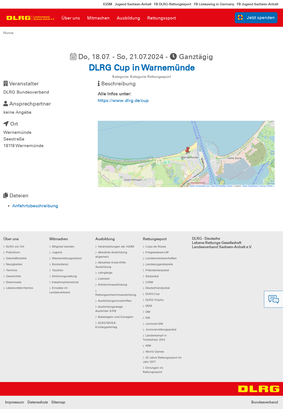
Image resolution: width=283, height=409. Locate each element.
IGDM (107, 4)
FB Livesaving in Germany (214, 4)
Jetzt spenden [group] (256, 17)
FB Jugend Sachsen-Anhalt (257, 4)
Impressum (14, 402)
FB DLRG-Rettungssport (172, 4)
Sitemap (58, 402)
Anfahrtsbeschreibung (35, 205)
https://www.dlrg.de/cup (123, 100)
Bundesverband (264, 402)
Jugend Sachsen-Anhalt (133, 4)
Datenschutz (37, 402)
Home (8, 33)
